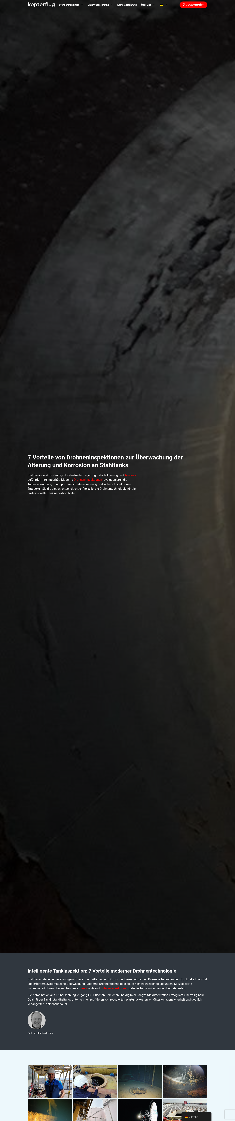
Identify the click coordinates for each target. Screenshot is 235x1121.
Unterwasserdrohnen (114, 988)
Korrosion (130, 475)
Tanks (83, 988)
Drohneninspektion (71, 5)
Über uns (148, 5)
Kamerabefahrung (127, 4)
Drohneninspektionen (88, 479)
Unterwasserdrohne (100, 5)
